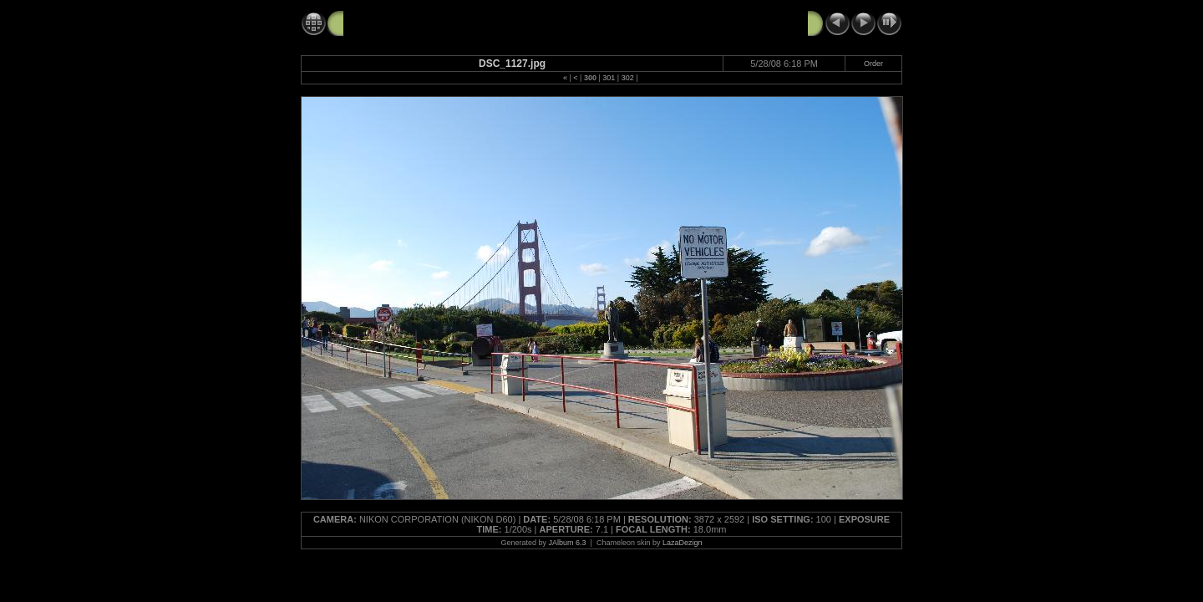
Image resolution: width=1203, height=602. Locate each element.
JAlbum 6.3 (567, 542)
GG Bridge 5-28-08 (394, 22)
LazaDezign (682, 542)
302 (628, 78)
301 (608, 78)
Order (873, 63)
